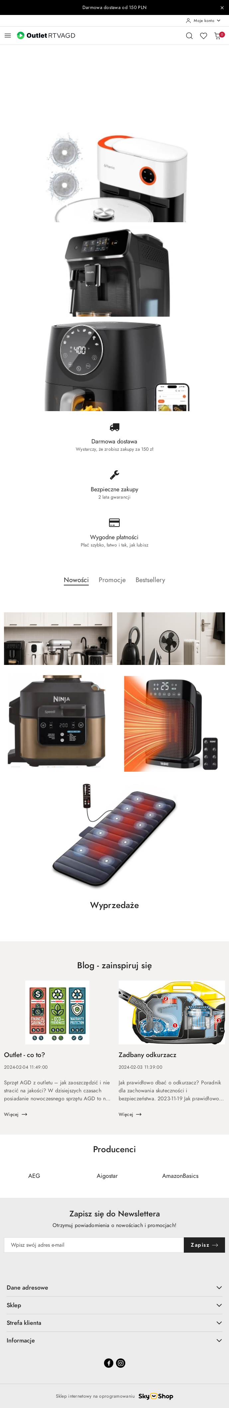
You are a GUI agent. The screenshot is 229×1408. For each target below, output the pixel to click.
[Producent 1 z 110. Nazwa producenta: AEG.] (34, 1176)
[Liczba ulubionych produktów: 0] (203, 35)
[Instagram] (120, 1363)
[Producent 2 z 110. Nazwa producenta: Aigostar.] (107, 1176)
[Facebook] (108, 1363)
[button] (76, 583)
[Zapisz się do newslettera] (94, 1245)
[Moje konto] (203, 20)
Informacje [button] (114, 1340)
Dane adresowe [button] (114, 1287)
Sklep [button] (114, 1305)
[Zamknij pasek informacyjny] (222, 8)
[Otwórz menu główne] (8, 35)
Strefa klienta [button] (114, 1323)
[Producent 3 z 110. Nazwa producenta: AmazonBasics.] (180, 1176)
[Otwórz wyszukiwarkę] (189, 35)
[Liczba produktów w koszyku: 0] (217, 35)
